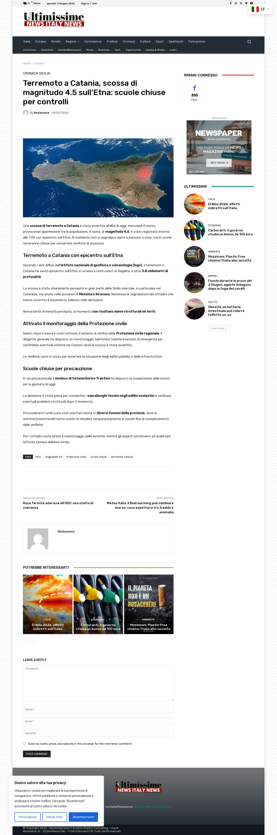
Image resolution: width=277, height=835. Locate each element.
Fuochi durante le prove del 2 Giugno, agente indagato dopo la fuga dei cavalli (230, 285)
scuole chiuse (98, 456)
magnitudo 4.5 (53, 456)
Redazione (41, 112)
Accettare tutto (83, 817)
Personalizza (28, 817)
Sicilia (44, 73)
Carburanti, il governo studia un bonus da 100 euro (98, 627)
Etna (38, 456)
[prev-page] (25, 641)
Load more (219, 328)
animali (212, 276)
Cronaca (38, 63)
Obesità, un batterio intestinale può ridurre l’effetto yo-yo (226, 311)
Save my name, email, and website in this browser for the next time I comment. (80, 743)
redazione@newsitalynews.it (153, 806)
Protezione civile (76, 456)
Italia (47, 620)
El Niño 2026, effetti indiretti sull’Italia (48, 627)
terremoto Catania (122, 456)
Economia (97, 620)
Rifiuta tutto (55, 817)
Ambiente (148, 620)
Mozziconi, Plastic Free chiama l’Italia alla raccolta (148, 627)
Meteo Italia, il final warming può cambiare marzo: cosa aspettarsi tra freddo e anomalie (140, 507)
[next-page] (32, 641)
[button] (249, 41)
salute (212, 302)
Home (27, 63)
